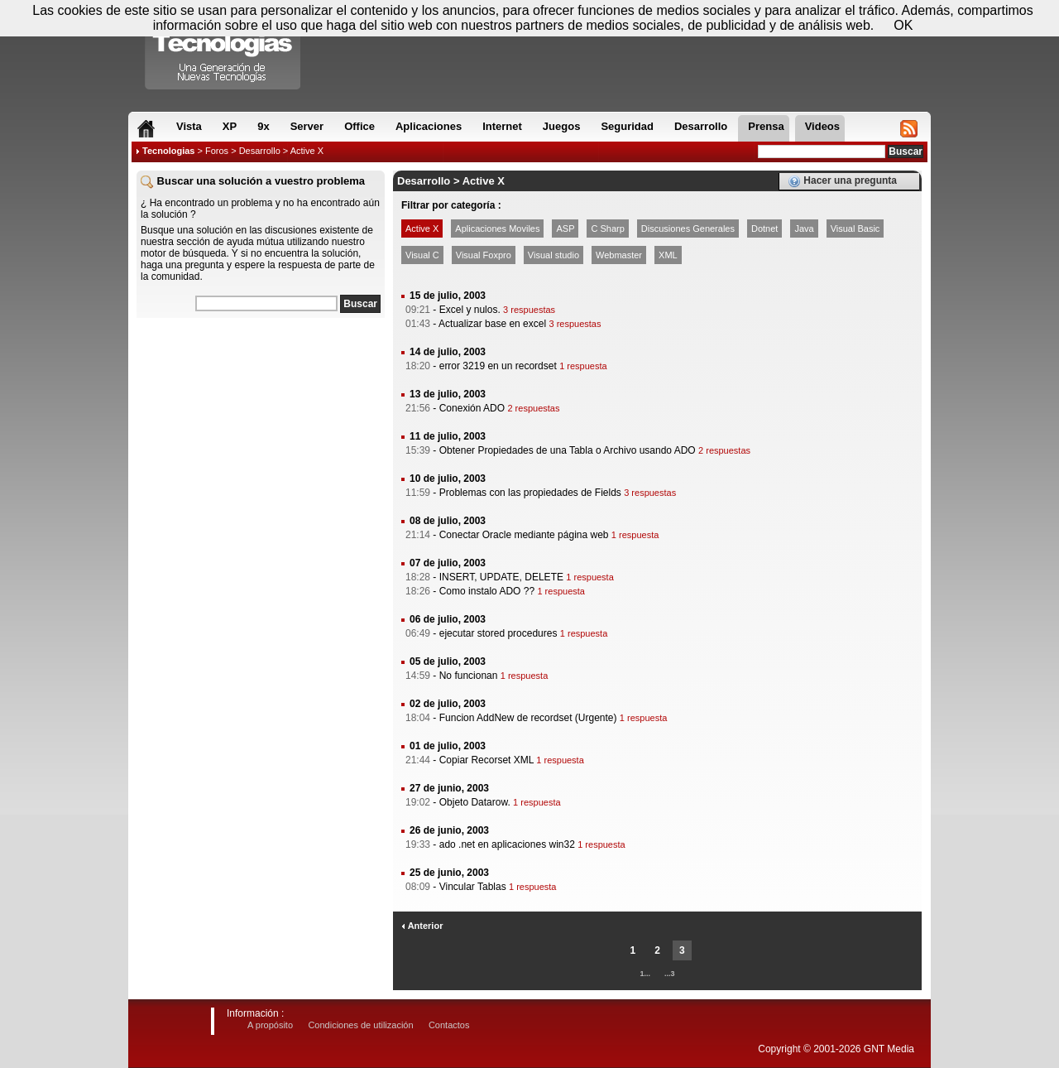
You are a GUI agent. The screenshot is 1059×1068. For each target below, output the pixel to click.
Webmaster (619, 255)
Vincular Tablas (472, 886)
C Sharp (607, 228)
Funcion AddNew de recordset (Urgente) (528, 718)
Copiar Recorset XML (486, 760)
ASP (565, 228)
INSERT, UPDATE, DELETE (501, 577)
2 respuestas (533, 408)
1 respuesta (582, 366)
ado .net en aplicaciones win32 (507, 844)
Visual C (422, 255)
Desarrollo (259, 151)
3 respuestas (529, 310)
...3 (669, 973)
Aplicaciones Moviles (497, 228)
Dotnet (764, 228)
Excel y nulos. (470, 309)
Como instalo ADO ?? (486, 591)
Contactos (449, 1025)
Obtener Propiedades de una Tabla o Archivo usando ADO (567, 450)
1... (645, 973)
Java (803, 228)
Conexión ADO (472, 408)
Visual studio (553, 255)
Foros (216, 151)
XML (668, 255)
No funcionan (468, 675)
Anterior (422, 926)
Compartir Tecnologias (223, 49)
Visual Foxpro (483, 255)
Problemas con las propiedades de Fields (530, 492)
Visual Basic (855, 228)
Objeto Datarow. (474, 802)
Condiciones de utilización (360, 1025)
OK (903, 25)
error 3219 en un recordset (498, 366)
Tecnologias (168, 151)
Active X (421, 228)
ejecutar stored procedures (498, 633)
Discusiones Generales (688, 228)
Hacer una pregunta (842, 181)
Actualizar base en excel (492, 324)
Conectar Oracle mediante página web (524, 535)
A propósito (270, 1025)
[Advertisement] (261, 429)
